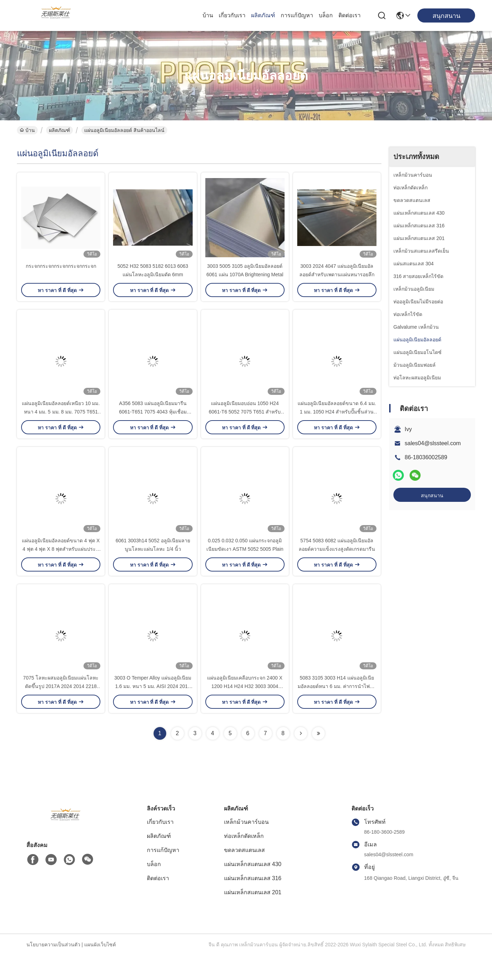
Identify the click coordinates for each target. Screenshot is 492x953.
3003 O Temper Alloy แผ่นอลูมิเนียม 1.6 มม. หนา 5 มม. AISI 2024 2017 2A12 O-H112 (153, 686)
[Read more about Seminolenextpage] (300, 733)
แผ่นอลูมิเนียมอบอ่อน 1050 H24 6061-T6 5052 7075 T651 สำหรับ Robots (245, 411)
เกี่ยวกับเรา (232, 15)
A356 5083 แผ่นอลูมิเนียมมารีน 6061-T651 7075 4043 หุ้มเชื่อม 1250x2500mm (153, 411)
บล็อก (326, 15)
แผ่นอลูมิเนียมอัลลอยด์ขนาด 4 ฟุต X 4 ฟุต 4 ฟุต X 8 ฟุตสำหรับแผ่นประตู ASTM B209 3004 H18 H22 (61, 549)
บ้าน (208, 15)
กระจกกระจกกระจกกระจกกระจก (61, 266)
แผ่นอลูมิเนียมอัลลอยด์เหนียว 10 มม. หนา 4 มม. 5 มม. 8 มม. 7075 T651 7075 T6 (61, 411)
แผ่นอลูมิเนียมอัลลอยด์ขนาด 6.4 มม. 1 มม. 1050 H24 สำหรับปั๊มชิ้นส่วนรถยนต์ (337, 411)
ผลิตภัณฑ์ (263, 15)
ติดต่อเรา (349, 15)
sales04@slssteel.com (433, 443)
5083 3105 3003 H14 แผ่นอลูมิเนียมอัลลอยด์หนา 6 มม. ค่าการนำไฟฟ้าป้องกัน (337, 686)
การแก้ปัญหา (297, 15)
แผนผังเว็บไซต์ (100, 944)
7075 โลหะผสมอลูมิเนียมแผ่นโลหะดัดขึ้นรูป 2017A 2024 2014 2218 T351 (61, 686)
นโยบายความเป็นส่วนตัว (53, 944)
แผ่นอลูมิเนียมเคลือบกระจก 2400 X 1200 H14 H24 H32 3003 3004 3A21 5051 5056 (244, 686)
